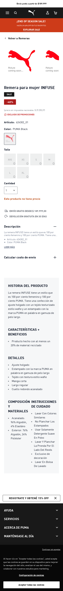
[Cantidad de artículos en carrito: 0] (55, 12)
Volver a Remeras (17, 38)
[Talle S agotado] (36, 159)
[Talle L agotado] (10, 173)
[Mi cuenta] (47, 12)
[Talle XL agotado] (23, 173)
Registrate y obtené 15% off (33, 498)
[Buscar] (15, 12)
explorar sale (31, 29)
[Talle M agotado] (49, 159)
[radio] (10, 139)
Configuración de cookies (31, 578)
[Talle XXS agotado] (10, 159)
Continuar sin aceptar (51, 552)
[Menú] (7, 12)
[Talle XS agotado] (23, 159)
